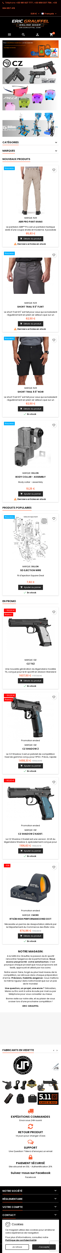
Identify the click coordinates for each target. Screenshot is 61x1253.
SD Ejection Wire (30, 570)
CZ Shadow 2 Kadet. (30, 833)
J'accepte (44, 1246)
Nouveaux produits (16, 159)
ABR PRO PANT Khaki (30, 221)
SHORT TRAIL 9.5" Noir (31, 391)
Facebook (30, 1177)
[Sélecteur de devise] (35, 13)
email (49, 1151)
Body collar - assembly (30, 476)
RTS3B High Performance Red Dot (30, 918)
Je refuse (17, 1246)
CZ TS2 (31, 663)
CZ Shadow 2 (30, 748)
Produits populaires (17, 508)
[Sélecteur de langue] (49, 13)
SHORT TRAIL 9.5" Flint (30, 306)
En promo (9, 601)
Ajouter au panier (30, 493)
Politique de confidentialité (20, 1240)
